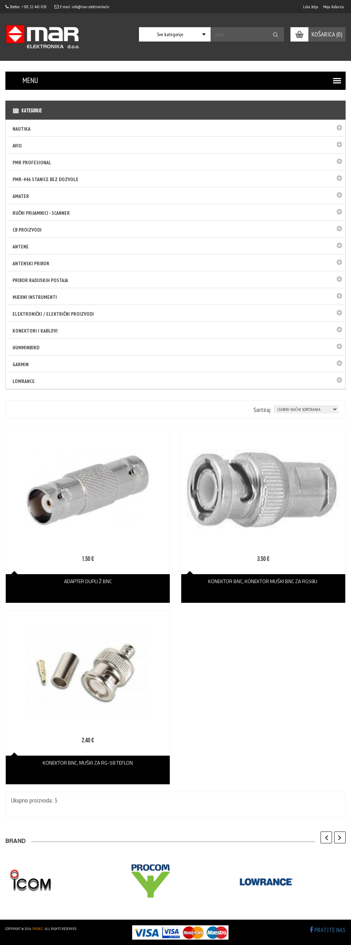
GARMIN (21, 364)
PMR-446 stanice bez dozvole (45, 179)
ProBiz (37, 928)
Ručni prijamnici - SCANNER (41, 213)
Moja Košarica (333, 6)
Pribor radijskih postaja (40, 280)
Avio (17, 145)
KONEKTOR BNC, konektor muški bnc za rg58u (263, 581)
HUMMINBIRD (26, 347)
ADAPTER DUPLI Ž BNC (88, 581)
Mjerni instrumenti (35, 297)
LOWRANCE (24, 381)
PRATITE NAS (327, 930)
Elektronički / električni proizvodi (53, 314)
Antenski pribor (31, 263)
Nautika (21, 129)
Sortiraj (262, 410)
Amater (21, 196)
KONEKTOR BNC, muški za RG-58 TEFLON (88, 762)
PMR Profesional (32, 162)
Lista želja (310, 6)
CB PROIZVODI (27, 230)
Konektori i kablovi (35, 331)
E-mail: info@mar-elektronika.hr (82, 6)
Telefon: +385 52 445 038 (25, 6)
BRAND (15, 842)
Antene (21, 246)
